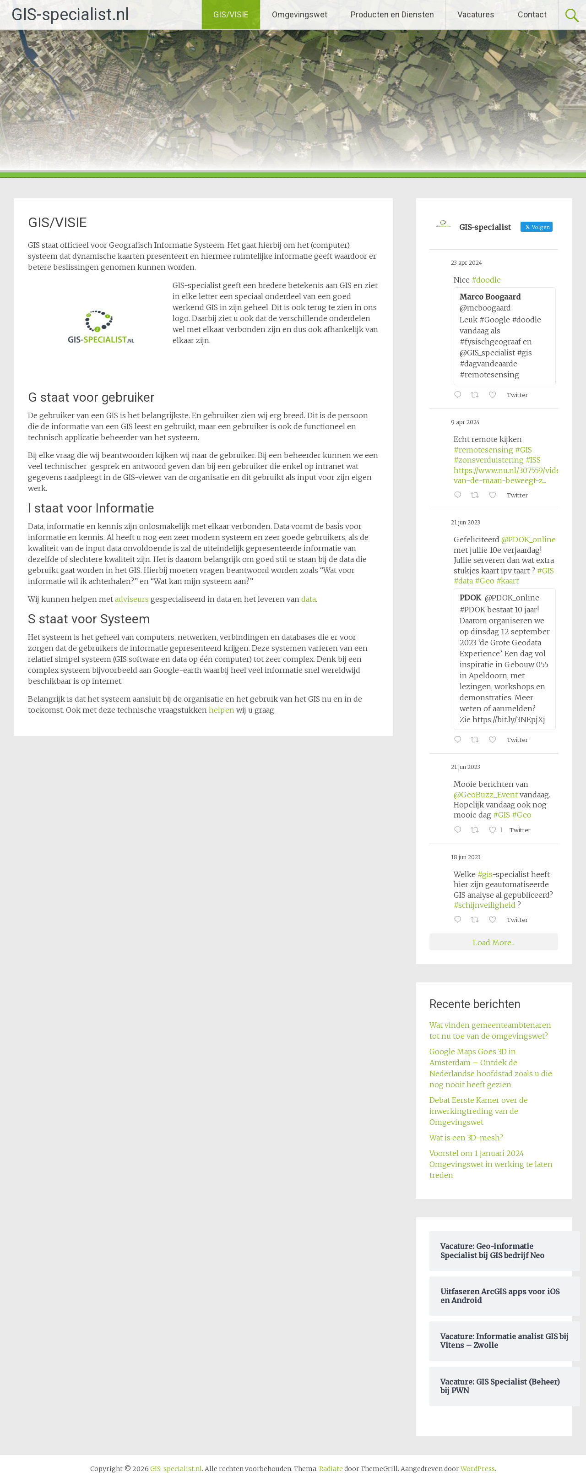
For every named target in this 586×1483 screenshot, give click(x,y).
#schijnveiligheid (484, 905)
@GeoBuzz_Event (486, 794)
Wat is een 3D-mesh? (466, 1137)
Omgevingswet (299, 14)
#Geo (484, 580)
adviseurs (132, 599)
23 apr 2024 (466, 262)
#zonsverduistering (489, 459)
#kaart (507, 580)
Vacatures (475, 14)
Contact (532, 14)
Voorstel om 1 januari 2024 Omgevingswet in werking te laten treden (491, 1164)
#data (463, 580)
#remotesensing (483, 449)
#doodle (486, 279)
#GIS (523, 449)
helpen (222, 709)
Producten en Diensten (392, 14)
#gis (484, 874)
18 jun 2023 (466, 857)
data (308, 599)
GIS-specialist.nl (70, 14)
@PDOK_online (528, 539)
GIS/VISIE (231, 14)
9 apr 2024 (465, 422)
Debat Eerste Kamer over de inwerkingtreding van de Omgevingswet (478, 1111)
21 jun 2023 (465, 522)
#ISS (533, 459)
